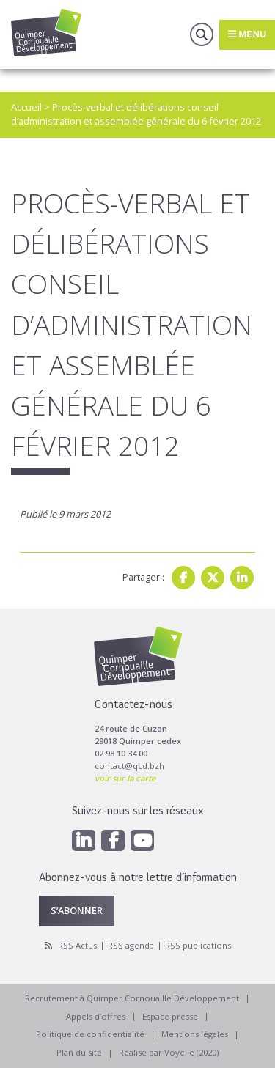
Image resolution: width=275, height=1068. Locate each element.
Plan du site (79, 1052)
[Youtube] (142, 840)
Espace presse (170, 1016)
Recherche (202, 34)
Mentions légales (194, 1033)
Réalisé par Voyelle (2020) (169, 1052)
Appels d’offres (95, 1016)
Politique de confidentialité (90, 1033)
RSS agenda (131, 945)
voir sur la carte (125, 778)
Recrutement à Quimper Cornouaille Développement (132, 997)
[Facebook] (113, 840)
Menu (247, 34)
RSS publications (198, 945)
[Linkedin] (83, 840)
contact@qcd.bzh (129, 765)
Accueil (26, 107)
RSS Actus (77, 945)
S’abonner (77, 910)
